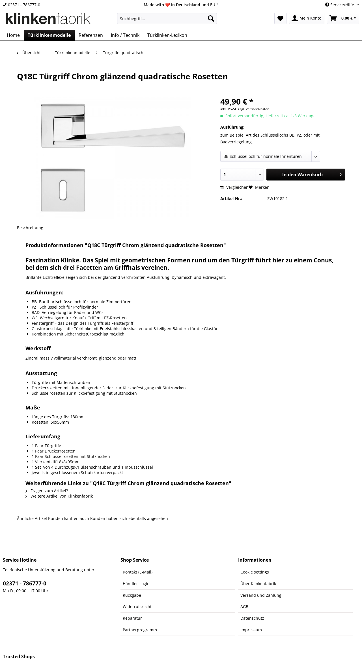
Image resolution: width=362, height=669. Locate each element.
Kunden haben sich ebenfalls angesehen (129, 518)
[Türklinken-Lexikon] (167, 35)
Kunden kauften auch (68, 518)
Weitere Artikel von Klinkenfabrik (59, 496)
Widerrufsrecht (137, 606)
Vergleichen (234, 187)
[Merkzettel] (280, 18)
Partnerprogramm (140, 629)
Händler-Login (136, 583)
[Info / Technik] (125, 35)
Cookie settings (254, 572)
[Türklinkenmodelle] (49, 35)
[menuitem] (167, 21)
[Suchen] (211, 18)
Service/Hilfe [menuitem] (340, 4)
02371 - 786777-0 (21, 4)
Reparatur (132, 618)
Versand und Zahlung (260, 595)
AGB (244, 606)
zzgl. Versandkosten (253, 109)
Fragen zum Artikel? (46, 490)
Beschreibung (30, 227)
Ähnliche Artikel (32, 518)
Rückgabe (132, 595)
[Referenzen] (91, 35)
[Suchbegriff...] (167, 18)
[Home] (13, 35)
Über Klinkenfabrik (258, 583)
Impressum (251, 629)
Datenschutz (252, 618)
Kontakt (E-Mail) (137, 572)
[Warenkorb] (343, 18)
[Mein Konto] (306, 18)
